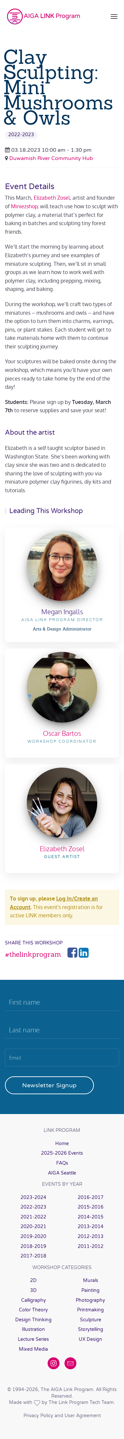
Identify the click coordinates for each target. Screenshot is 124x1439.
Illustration (33, 1329)
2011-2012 (90, 1246)
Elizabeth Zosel (52, 197)
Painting (90, 1290)
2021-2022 (33, 1217)
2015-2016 (90, 1207)
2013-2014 (90, 1226)
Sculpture (90, 1320)
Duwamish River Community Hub (51, 158)
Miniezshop (24, 206)
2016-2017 (90, 1197)
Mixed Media (33, 1349)
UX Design (90, 1339)
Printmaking (90, 1310)
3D (33, 1290)
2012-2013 (90, 1236)
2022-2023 (21, 135)
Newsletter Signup (49, 1085)
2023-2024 (33, 1197)
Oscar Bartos (62, 733)
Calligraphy (33, 1300)
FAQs (62, 1163)
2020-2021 (33, 1226)
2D (33, 1280)
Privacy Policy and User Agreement (62, 1416)
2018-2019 (33, 1246)
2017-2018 (33, 1256)
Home (62, 1143)
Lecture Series (33, 1339)
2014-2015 (90, 1217)
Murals (90, 1280)
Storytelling (90, 1329)
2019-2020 (33, 1236)
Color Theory (33, 1310)
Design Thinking (33, 1320)
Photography (90, 1300)
